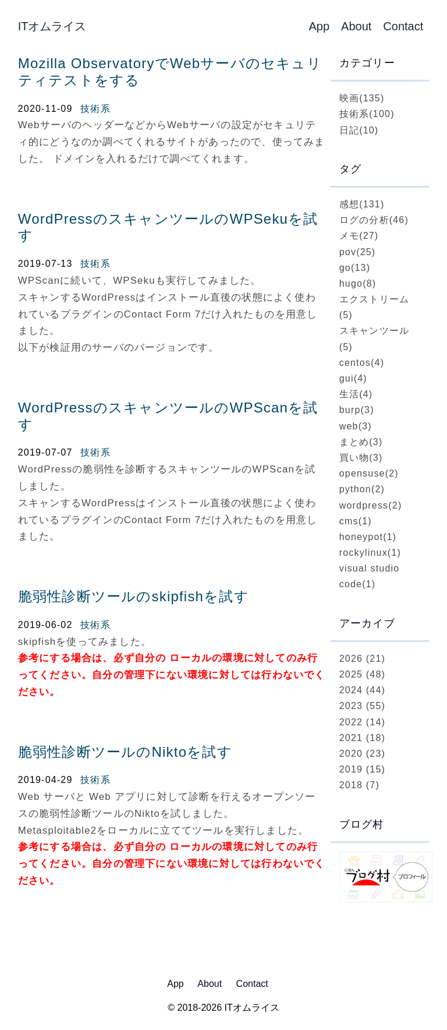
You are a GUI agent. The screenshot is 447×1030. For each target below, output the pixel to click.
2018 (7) (359, 785)
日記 (359, 130)
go (354, 268)
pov (357, 252)
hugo (358, 283)
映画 (362, 98)
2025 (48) (362, 674)
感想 (362, 204)
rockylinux (370, 553)
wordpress (370, 505)
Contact (403, 26)
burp (356, 410)
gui (353, 378)
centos (362, 363)
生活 (356, 394)
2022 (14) (362, 722)
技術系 (95, 109)
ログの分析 (374, 220)
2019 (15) (362, 769)
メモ (359, 236)
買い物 (361, 458)
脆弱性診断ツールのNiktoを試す (125, 752)
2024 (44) (362, 690)
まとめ (361, 442)
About (356, 26)
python (362, 489)
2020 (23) (362, 754)
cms (355, 521)
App (318, 26)
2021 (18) (362, 738)
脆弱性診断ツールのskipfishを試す (133, 596)
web (355, 426)
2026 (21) (362, 659)
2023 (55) (362, 706)
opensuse (369, 473)
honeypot (368, 537)
